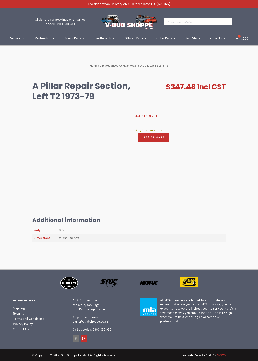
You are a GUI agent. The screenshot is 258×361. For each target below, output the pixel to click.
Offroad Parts (134, 38)
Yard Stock (192, 38)
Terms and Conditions (28, 319)
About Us (216, 38)
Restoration (43, 38)
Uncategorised (109, 65)
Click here (42, 20)
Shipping (19, 308)
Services (16, 38)
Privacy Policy (23, 324)
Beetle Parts (102, 38)
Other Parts (164, 38)
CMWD (221, 355)
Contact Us (21, 329)
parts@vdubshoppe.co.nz (90, 321)
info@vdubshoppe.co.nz (90, 309)
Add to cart (154, 137)
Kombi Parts (72, 38)
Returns (18, 313)
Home (93, 65)
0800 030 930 (65, 24)
